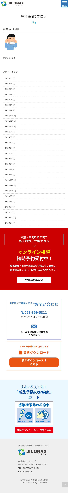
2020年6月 (9, 212)
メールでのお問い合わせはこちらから (34, 333)
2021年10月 (9, 126)
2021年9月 (9, 132)
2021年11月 (9, 121)
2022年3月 (9, 100)
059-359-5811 (35, 312)
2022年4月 (9, 94)
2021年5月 (9, 153)
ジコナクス (12, 3)
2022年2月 (9, 105)
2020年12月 (9, 180)
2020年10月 (9, 191)
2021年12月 (9, 116)
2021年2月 (9, 169)
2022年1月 (9, 110)
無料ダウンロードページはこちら (34, 430)
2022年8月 (9, 84)
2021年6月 (9, 148)
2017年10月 (9, 218)
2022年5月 (9, 89)
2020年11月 (9, 185)
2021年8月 (9, 137)
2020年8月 (9, 201)
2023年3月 (9, 78)
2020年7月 (9, 207)
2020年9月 (9, 196)
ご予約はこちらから (34, 280)
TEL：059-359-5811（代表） (29, 468)
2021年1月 (9, 175)
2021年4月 (9, 159)
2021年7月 (9, 142)
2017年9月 (9, 223)
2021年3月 (9, 164)
